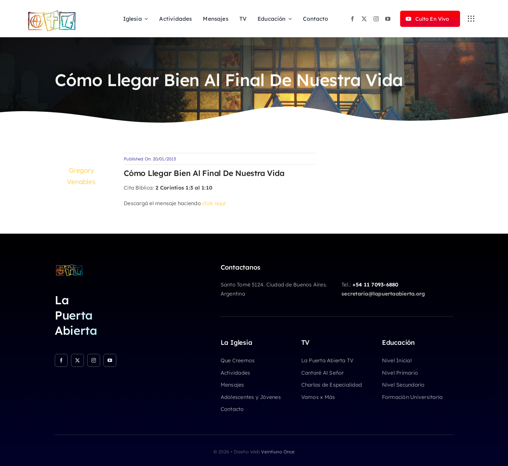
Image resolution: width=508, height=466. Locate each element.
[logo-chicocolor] (69, 266)
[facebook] (352, 18)
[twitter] (364, 18)
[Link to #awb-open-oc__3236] (471, 19)
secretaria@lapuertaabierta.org (383, 293)
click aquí (213, 203)
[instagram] (376, 18)
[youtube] (387, 18)
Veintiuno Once (277, 452)
